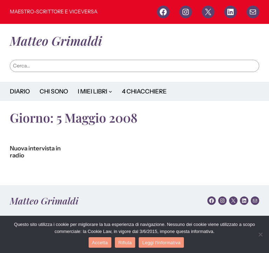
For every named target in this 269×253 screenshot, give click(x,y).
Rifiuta (125, 242)
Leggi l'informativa (161, 242)
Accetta (100, 242)
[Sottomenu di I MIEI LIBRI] (110, 91)
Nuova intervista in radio (35, 152)
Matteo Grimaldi (56, 40)
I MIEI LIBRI (92, 91)
